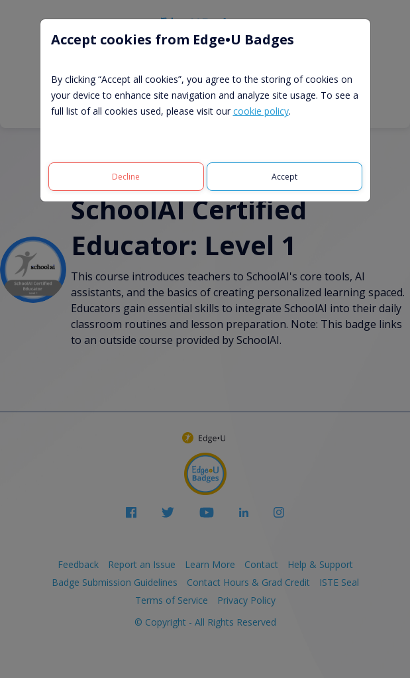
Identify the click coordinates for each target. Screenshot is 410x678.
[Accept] (284, 176)
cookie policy (261, 111)
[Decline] (126, 176)
